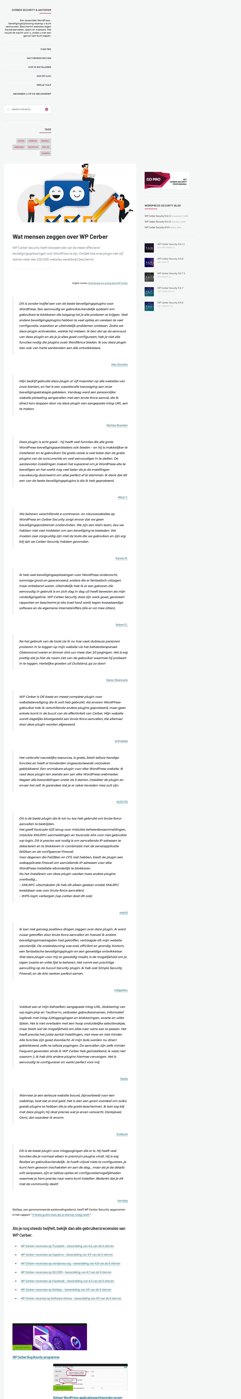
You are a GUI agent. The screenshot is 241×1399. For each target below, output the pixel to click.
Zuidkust (167, 1015)
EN (131, 1389)
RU (145, 1389)
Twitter (144, 1341)
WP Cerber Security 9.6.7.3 (215, 109)
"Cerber (74, 1193)
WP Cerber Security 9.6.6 (214, 139)
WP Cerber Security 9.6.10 (202, 58)
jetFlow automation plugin (117, 1389)
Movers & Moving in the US (40, 1385)
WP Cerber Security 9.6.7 (214, 124)
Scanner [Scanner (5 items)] (47, 153)
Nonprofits (213, 1380)
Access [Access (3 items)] (22, 141)
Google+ (120, 1341)
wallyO (169, 781)
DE (135, 1389)
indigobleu (166, 862)
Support (197, 1380)
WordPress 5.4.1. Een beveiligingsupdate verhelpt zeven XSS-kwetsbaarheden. (146, 1307)
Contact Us (42, 1380)
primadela (166, 600)
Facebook (96, 1341)
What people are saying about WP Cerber (153, 124)
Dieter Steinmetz (162, 535)
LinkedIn (169, 1341)
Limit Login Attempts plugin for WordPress (68, 1389)
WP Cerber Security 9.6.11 (202, 52)
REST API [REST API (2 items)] (47, 147)
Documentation (63, 1380)
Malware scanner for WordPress (93, 1380)
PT (155, 1389)
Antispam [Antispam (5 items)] (34, 141)
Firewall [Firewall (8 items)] (46, 141)
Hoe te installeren (40, 67)
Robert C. (167, 476)
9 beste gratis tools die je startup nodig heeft (132, 1094)
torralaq (168, 1080)
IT (151, 1389)
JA (158, 1389)
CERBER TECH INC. (21, 1380)
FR (142, 1389)
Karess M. (167, 405)
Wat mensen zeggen (40, 58)
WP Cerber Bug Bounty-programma (91, 1244)
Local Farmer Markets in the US (75, 1385)
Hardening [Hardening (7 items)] (20, 147)
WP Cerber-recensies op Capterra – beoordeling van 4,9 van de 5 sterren (122, 1132)
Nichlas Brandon (162, 269)
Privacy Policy (180, 1380)
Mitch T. (168, 345)
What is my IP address (155, 1380)
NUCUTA (167, 666)
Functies (47, 49)
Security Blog (78, 1234)
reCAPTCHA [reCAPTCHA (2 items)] (34, 147)
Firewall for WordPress (126, 1380)
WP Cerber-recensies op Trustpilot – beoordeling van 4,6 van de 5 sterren (122, 1124)
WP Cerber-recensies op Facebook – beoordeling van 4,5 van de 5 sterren (122, 1163)
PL (149, 1389)
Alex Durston (165, 209)
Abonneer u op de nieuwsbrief (33, 93)
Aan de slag (45, 76)
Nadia (169, 961)
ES (138, 1389)
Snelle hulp (45, 85)
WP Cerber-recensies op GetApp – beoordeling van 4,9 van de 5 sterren (121, 1172)
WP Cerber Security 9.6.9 (201, 63)
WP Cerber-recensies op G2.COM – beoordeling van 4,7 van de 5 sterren (121, 1155)
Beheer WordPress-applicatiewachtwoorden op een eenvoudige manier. (145, 1249)
